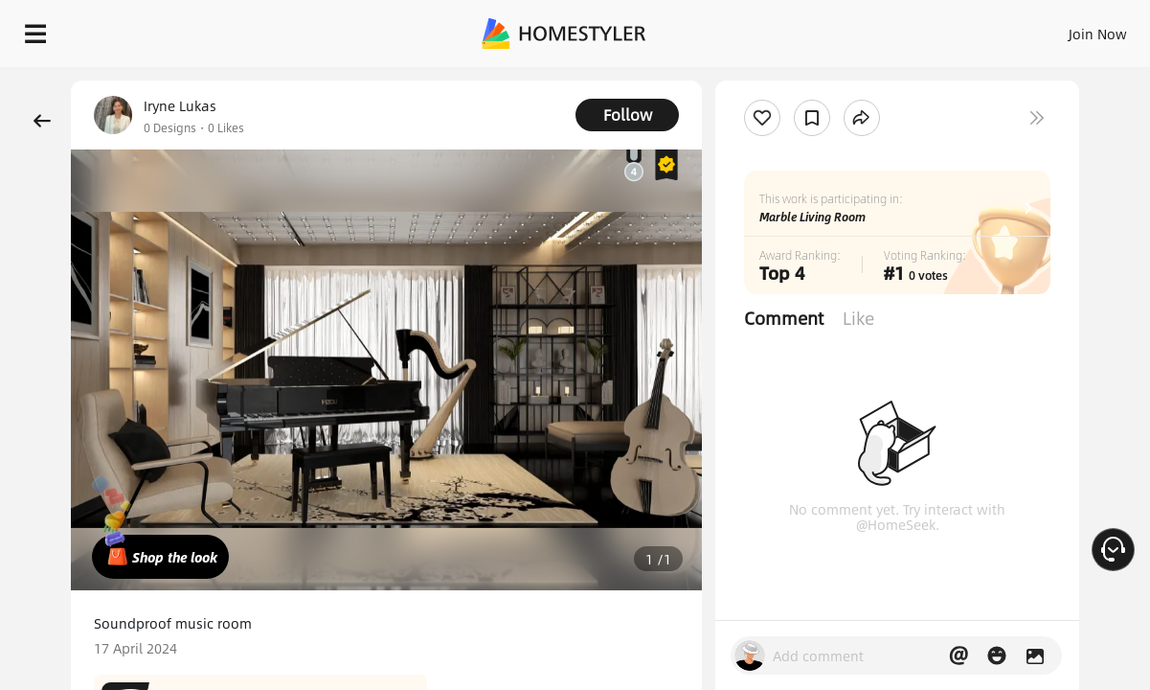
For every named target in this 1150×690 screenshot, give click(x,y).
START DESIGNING (1054, 28)
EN (933, 28)
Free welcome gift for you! (758, 76)
